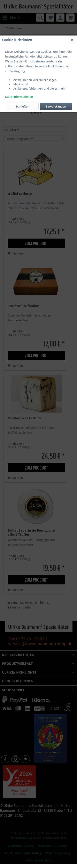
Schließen (22, 106)
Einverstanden (56, 106)
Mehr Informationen (19, 97)
